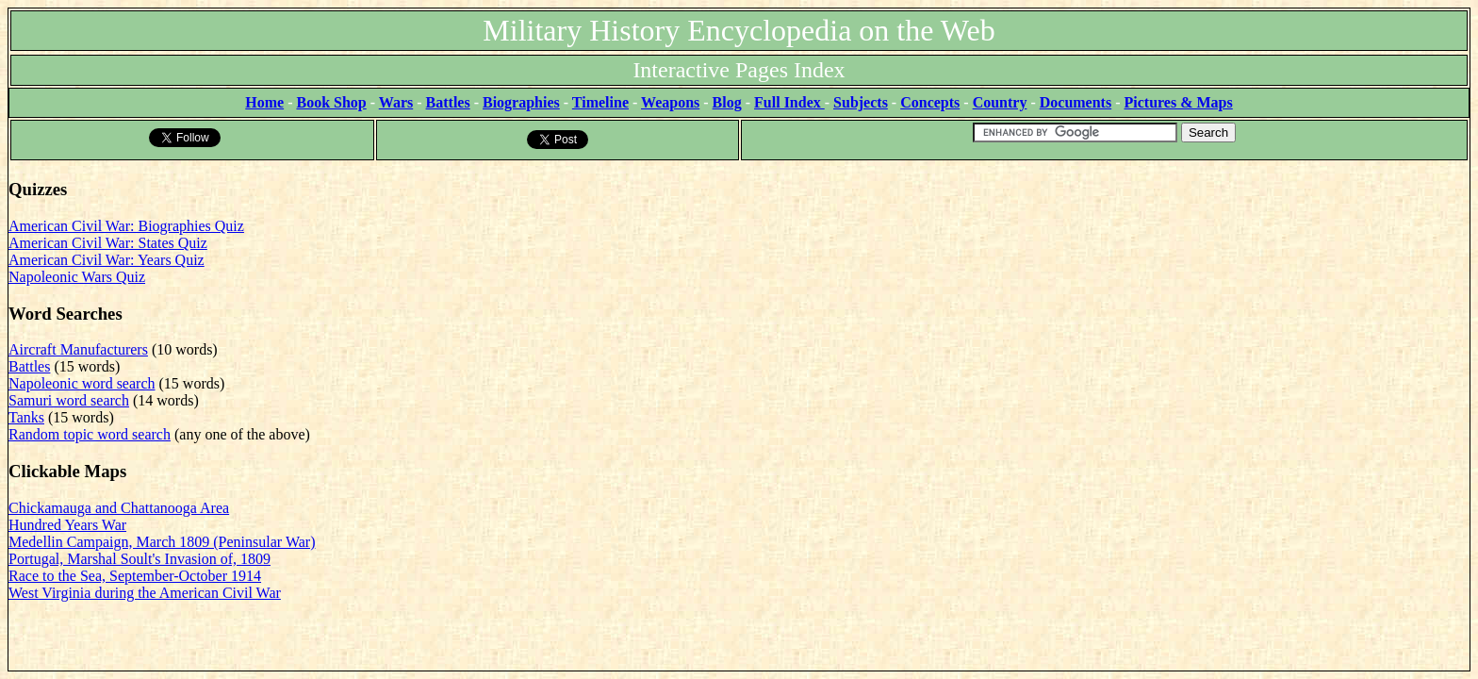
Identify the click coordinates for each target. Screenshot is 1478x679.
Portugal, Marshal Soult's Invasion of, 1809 (139, 559)
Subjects (860, 102)
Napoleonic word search (82, 383)
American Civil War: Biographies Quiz (126, 226)
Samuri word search (68, 400)
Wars (396, 102)
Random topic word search (89, 434)
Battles (448, 102)
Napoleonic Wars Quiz (76, 277)
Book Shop (331, 102)
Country (1000, 102)
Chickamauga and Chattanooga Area (118, 508)
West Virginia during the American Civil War (144, 593)
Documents (1075, 102)
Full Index (789, 102)
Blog (727, 102)
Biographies (521, 102)
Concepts (930, 102)
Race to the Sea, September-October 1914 (134, 576)
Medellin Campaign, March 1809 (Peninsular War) (161, 542)
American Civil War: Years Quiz (106, 260)
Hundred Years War (67, 525)
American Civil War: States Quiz (107, 243)
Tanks (26, 417)
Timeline (600, 102)
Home (264, 102)
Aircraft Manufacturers (78, 349)
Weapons (670, 102)
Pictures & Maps (1179, 102)
